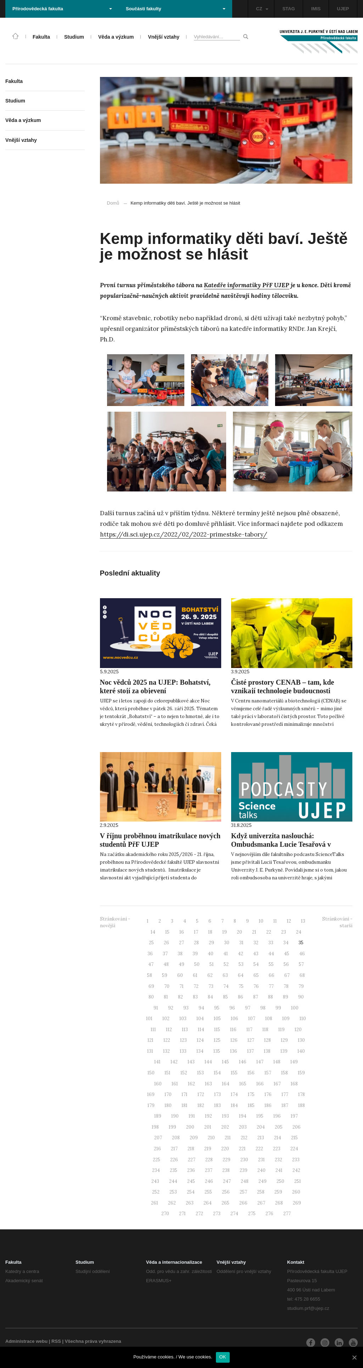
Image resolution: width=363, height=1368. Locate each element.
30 (226, 943)
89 (285, 997)
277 (287, 1214)
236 (191, 1170)
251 (297, 1181)
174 (234, 1094)
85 (225, 997)
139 (283, 1051)
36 (150, 954)
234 (156, 1170)
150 (151, 1073)
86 (240, 997)
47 (150, 964)
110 (303, 1019)
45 (286, 954)
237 (208, 1170)
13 (303, 921)
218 (191, 1149)
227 (191, 1160)
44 (271, 954)
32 (255, 943)
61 (195, 975)
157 (267, 1073)
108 (268, 1019)
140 (301, 1051)
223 (276, 1149)
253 (173, 1192)
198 (155, 1127)
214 (277, 1138)
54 (256, 964)
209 (194, 1138)
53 (241, 964)
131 (150, 1051)
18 (210, 932)
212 (244, 1138)
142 (174, 1062)
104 (200, 1019)
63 (225, 975)
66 (271, 975)
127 (250, 1040)
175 (251, 1094)
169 (151, 1094)
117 (249, 1030)
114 (201, 1030)
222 (259, 1149)
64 (241, 975)
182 (200, 1105)
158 (284, 1073)
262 (172, 1203)
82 (180, 997)
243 (155, 1181)
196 (277, 1116)
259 (278, 1192)
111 (153, 1030)
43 (255, 954)
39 (195, 954)
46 (302, 954)
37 (165, 954)
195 (259, 1116)
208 (176, 1138)
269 (297, 1203)
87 (255, 997)
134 (199, 1051)
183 (217, 1105)
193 (225, 1116)
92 (170, 1008)
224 (294, 1149)
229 (226, 1160)
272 (199, 1214)
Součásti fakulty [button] (175, 8)
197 (294, 1116)
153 (200, 1073)
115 (217, 1030)
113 (185, 1030)
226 (174, 1160)
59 (164, 975)
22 (268, 932)
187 (284, 1105)
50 (197, 964)
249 (262, 1181)
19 (224, 932)
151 (167, 1073)
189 (157, 1116)
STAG (289, 8)
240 (261, 1170)
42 (240, 954)
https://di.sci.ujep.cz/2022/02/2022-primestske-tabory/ (183, 534)
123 (183, 1040)
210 (211, 1138)
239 (243, 1170)
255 (208, 1192)
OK (222, 1356)
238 (226, 1170)
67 (287, 975)
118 (265, 1030)
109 (286, 1019)
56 (286, 964)
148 (276, 1062)
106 (234, 1019)
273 (216, 1214)
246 (209, 1181)
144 (208, 1062)
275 (252, 1214)
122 (166, 1040)
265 (225, 1203)
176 (268, 1094)
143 (191, 1062)
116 (233, 1030)
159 (301, 1073)
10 (261, 921)
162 (191, 1084)
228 (209, 1160)
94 (201, 1008)
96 (232, 1008)
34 (286, 943)
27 (181, 943)
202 (225, 1127)
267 (261, 1203)
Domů (113, 203)
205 (279, 1127)
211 (228, 1138)
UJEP (343, 8)
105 (217, 1019)
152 (183, 1073)
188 (301, 1105)
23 (283, 932)
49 (181, 964)
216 (157, 1149)
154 (217, 1073)
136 (233, 1051)
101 (149, 1019)
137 (250, 1051)
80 (151, 997)
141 (157, 1062)
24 (298, 932)
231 (261, 1160)
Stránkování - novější (115, 922)
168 (294, 1084)
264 (207, 1203)
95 (216, 1008)
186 (268, 1105)
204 (261, 1127)
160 (158, 1084)
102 (165, 1019)
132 (166, 1051)
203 (243, 1127)
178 (301, 1094)
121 (150, 1040)
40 (210, 954)
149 (294, 1062)
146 (242, 1062)
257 (243, 1192)
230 (244, 1160)
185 (251, 1105)
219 (207, 1149)
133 (183, 1051)
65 (256, 975)
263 (190, 1203)
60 (180, 975)
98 (263, 1008)
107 (251, 1019)
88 (270, 997)
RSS (56, 1341)
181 (185, 1105)
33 (270, 943)
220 (225, 1149)
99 (278, 1008)
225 (156, 1160)
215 (294, 1138)
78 (286, 986)
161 (175, 1084)
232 (278, 1160)
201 (207, 1127)
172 (200, 1094)
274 (234, 1214)
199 (172, 1127)
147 (259, 1062)
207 (158, 1138)
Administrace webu (26, 1341)
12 (289, 921)
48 (166, 964)
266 (243, 1203)
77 (271, 986)
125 (217, 1040)
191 (192, 1116)
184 (234, 1105)
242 (296, 1170)
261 (154, 1203)
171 (185, 1094)
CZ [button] (262, 8)
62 (210, 975)
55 (271, 964)
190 (175, 1116)
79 (301, 986)
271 (182, 1214)
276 (269, 1214)
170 (168, 1094)
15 (167, 932)
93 (186, 1008)
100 (294, 1008)
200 (190, 1127)
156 (251, 1073)
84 (210, 997)
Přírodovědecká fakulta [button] (62, 8)
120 (298, 1030)
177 (284, 1094)
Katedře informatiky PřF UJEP (246, 285)
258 (260, 1192)
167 (277, 1084)
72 (196, 986)
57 (301, 964)
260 (296, 1192)
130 (301, 1040)
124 (200, 1040)
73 (210, 986)
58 (149, 975)
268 (279, 1203)
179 (151, 1105)
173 (217, 1094)
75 (241, 986)
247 (227, 1181)
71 (181, 986)
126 (234, 1040)
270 (165, 1214)
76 (256, 986)
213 (260, 1138)
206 (296, 1127)
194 (242, 1116)
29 (211, 943)
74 (226, 986)
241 (279, 1170)
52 (226, 964)
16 (181, 932)
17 (196, 932)
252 (156, 1192)
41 (225, 954)
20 (239, 932)
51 (212, 964)
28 (196, 943)
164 (225, 1084)
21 (254, 932)
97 (247, 1008)
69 (151, 986)
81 (166, 997)
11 (275, 921)
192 (208, 1116)
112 (169, 1030)
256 (226, 1192)
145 (225, 1062)
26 (166, 943)
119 (281, 1030)
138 (267, 1051)
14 (153, 932)
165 (242, 1084)
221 (242, 1149)
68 (302, 975)
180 (168, 1105)
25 (151, 943)
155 (234, 1073)
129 (284, 1040)
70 (166, 986)
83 (195, 997)
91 (155, 1008)
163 (208, 1084)
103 (182, 1019)
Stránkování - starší (337, 922)
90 (301, 997)
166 (260, 1084)
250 (280, 1181)
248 (244, 1181)
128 (267, 1040)
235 (173, 1170)
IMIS (316, 8)
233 (296, 1160)
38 (180, 954)
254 (191, 1192)
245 (191, 1181)
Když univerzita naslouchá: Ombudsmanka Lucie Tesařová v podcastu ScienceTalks (281, 844)
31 (241, 943)
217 (174, 1149)
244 (173, 1181)
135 (216, 1051)
